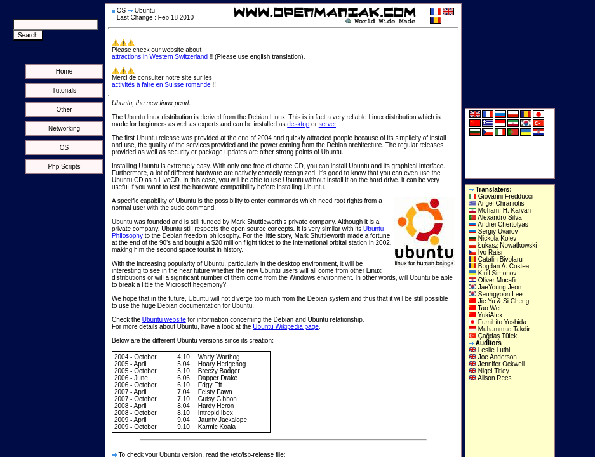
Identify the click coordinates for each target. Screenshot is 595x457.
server (327, 124)
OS (64, 147)
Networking (64, 128)
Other (64, 109)
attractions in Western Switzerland (160, 56)
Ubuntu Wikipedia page (285, 326)
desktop (298, 124)
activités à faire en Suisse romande (161, 84)
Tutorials (64, 90)
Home (64, 71)
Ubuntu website (164, 319)
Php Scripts (64, 166)
